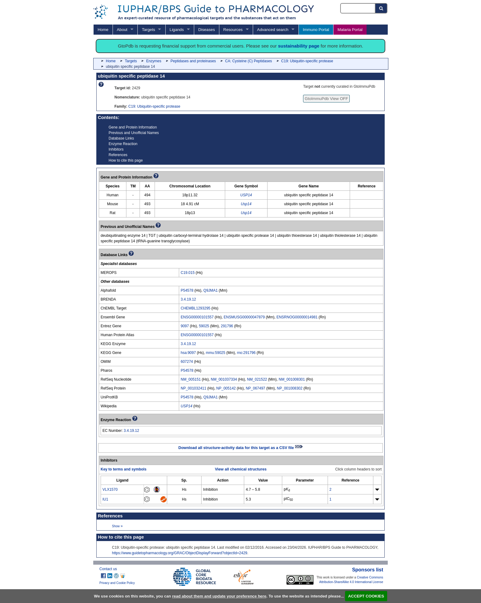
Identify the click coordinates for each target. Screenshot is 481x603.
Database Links (121, 138)
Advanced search (272, 29)
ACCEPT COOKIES (366, 596)
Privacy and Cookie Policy (117, 583)
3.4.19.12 (188, 299)
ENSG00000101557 (197, 317)
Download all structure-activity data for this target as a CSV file (241, 448)
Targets (148, 29)
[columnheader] (122, 480)
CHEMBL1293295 (195, 308)
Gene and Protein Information (133, 127)
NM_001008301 (292, 379)
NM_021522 (257, 379)
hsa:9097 (188, 353)
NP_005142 (226, 388)
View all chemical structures (240, 469)
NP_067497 (255, 388)
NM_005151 (191, 379)
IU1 (105, 499)
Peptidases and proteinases (193, 61)
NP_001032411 (193, 388)
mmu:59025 (215, 353)
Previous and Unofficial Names (134, 133)
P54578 (187, 290)
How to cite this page (126, 160)
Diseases (206, 29)
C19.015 (187, 273)
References (118, 155)
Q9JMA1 (210, 290)
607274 (187, 361)
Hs (184, 489)
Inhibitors (116, 149)
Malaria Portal (349, 29)
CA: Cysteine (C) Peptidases (248, 61)
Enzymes (153, 61)
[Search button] (381, 8)
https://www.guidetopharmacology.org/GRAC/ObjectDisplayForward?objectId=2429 (179, 553)
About (122, 29)
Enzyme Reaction (123, 144)
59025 (204, 326)
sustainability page (298, 45)
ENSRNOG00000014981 (296, 317)
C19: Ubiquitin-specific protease (307, 61)
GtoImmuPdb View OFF (326, 98)
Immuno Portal (316, 29)
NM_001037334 (224, 379)
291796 (227, 326)
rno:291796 (246, 353)
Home (103, 29)
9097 (185, 326)
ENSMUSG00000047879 (244, 317)
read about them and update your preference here (219, 596)
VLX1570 (109, 489)
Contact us (108, 569)
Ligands (177, 29)
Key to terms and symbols (123, 469)
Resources (233, 29)
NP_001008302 (289, 388)
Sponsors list (367, 569)
